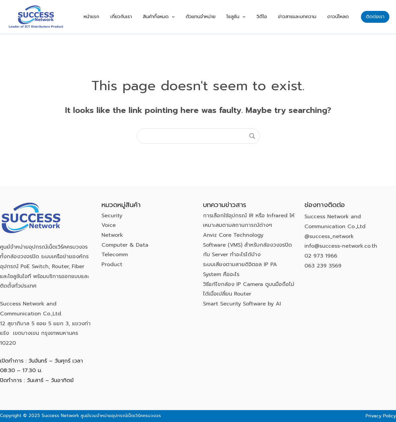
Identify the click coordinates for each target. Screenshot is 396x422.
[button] (375, 17)
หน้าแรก (124, 16)
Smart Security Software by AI (242, 304)
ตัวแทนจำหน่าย (220, 16)
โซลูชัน (251, 17)
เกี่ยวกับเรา (149, 16)
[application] (196, 17)
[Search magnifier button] (252, 136)
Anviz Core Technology (233, 235)
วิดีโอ (272, 16)
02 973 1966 (320, 256)
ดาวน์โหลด (340, 16)
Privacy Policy (381, 415)
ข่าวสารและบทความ (304, 16)
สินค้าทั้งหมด (183, 17)
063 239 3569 (322, 266)
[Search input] (195, 136)
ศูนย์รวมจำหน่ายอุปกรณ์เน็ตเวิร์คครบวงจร (121, 415)
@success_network (329, 236)
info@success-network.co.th (340, 246)
